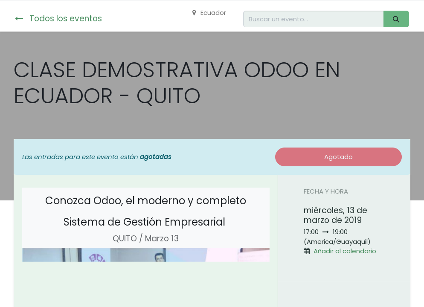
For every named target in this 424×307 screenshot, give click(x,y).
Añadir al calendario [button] (345, 250)
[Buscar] (396, 19)
